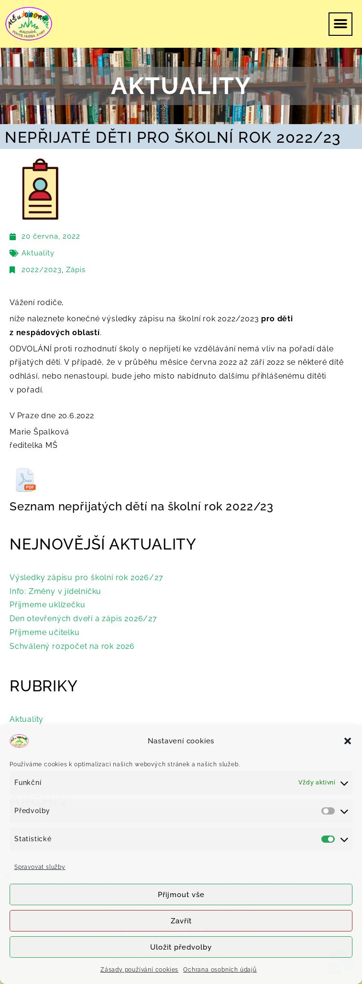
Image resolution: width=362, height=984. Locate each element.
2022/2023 (42, 269)
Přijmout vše (181, 894)
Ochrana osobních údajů (220, 969)
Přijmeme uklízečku (47, 604)
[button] (347, 741)
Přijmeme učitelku (45, 632)
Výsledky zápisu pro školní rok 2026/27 (86, 577)
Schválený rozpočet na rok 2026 (72, 646)
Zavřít (181, 921)
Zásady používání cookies (139, 969)
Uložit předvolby (181, 947)
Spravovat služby (40, 867)
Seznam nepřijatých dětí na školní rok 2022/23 (142, 506)
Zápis (76, 269)
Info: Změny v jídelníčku (55, 591)
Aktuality (38, 253)
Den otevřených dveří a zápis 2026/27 (83, 618)
